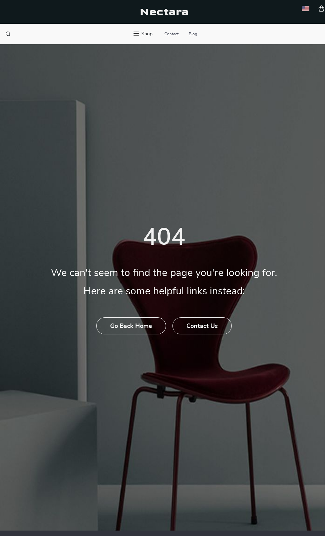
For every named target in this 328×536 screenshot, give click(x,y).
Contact (171, 34)
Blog (193, 34)
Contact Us (202, 337)
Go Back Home (131, 337)
